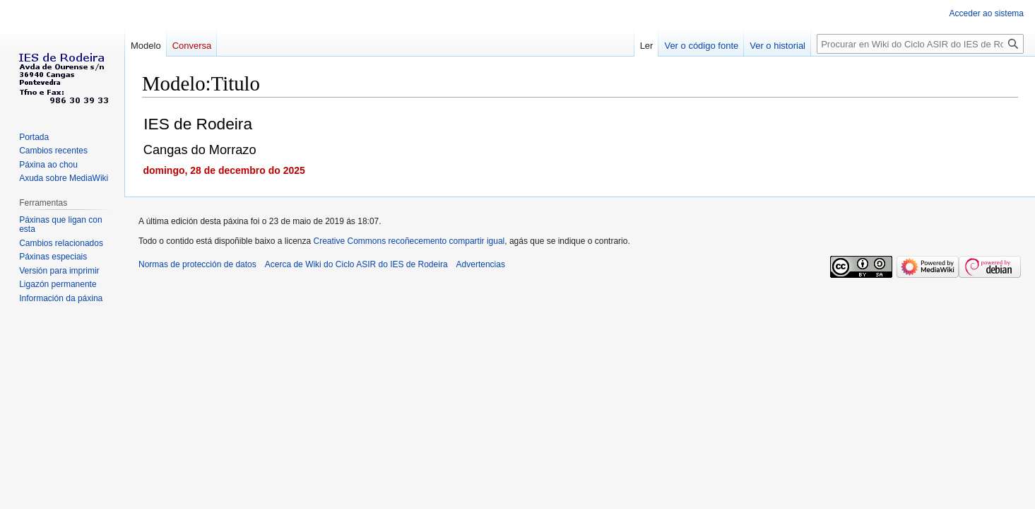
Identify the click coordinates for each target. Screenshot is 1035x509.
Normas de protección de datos (197, 264)
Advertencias (480, 264)
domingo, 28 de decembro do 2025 (224, 170)
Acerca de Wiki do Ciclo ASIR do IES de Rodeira (356, 264)
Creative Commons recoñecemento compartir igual (409, 241)
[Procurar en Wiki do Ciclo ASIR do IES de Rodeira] (920, 44)
